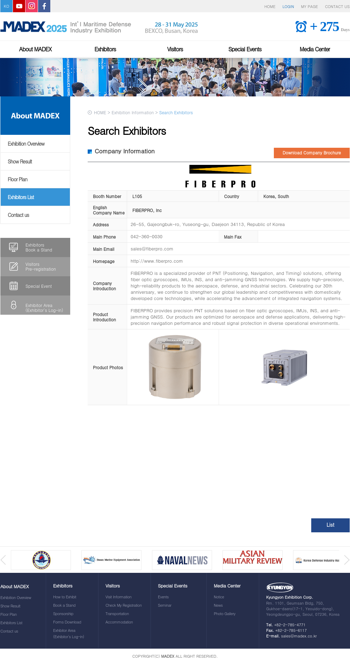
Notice (219, 596)
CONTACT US (337, 6)
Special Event (38, 286)
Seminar (164, 605)
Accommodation (119, 622)
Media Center (315, 49)
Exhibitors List (21, 197)
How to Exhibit (64, 596)
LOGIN (288, 6)
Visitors (175, 49)
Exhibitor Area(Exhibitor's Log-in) (44, 307)
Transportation (117, 613)
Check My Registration (123, 605)
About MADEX (35, 49)
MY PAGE (309, 6)
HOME (270, 6)
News (218, 605)
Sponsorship (63, 613)
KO (6, 6)
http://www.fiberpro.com (157, 260)
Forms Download (67, 622)
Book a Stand (64, 605)
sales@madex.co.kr (299, 636)
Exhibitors (105, 49)
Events (163, 596)
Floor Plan (17, 179)
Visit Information (118, 596)
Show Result (20, 161)
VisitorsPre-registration (40, 266)
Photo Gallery (224, 613)
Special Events (245, 49)
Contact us (18, 214)
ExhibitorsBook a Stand (38, 247)
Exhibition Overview (26, 143)
